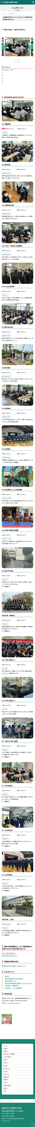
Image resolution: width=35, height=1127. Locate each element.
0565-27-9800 (9, 1113)
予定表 (5, 1091)
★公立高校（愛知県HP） (9, 953)
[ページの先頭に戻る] (33, 1125)
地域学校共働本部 (7, 1085)
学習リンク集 (6, 1074)
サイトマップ (6, 1121)
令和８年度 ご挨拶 (8, 70)
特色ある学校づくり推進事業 (9, 1054)
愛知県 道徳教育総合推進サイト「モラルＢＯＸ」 (18, 983)
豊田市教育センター (11, 981)
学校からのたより (7, 1068)
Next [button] (31, 47)
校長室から (7, 586)
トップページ (6, 1045)
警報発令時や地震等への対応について (14, 966)
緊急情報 (5, 1079)
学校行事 (5, 1059)
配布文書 (5, 1088)
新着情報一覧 (6, 1077)
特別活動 (5, 1065)
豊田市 (7, 976)
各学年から (6, 1062)
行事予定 (5, 1082)
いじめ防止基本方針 (7, 1056)
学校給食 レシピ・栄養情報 (13, 988)
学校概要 (5, 1048)
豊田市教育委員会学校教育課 (14, 979)
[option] (17, 47)
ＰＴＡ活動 (5, 1071)
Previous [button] (4, 47)
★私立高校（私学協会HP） (9, 956)
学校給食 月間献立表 (12, 986)
